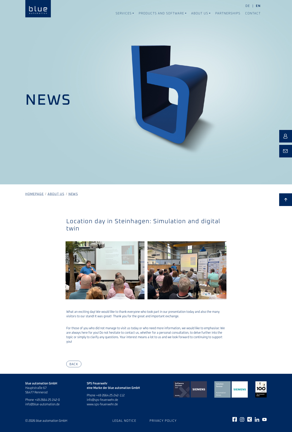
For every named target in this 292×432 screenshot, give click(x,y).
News (73, 194)
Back (73, 364)
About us (199, 13)
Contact (253, 13)
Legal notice (124, 420)
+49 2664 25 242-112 (110, 395)
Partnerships (227, 13)
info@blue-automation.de (42, 404)
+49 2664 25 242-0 (47, 399)
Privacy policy (163, 420)
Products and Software (161, 13)
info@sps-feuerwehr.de (102, 399)
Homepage (34, 194)
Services (124, 13)
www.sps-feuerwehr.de (102, 404)
